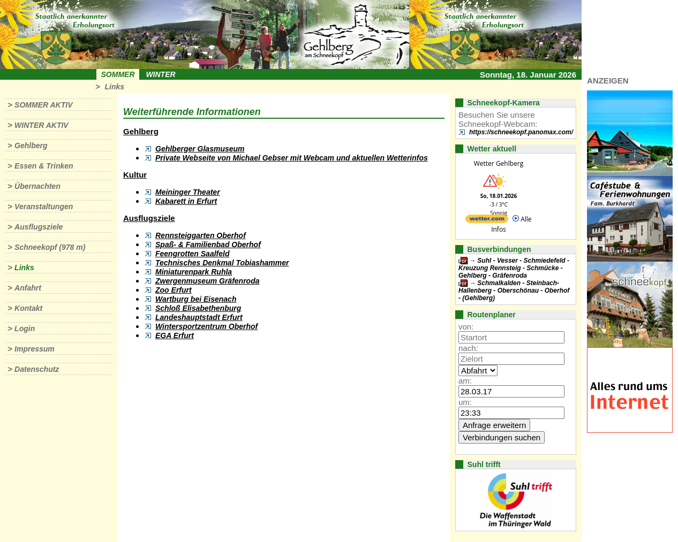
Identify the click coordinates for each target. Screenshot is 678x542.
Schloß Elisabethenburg (198, 308)
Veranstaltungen (43, 206)
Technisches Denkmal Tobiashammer (222, 262)
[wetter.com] (486, 220)
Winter (160, 74)
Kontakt (28, 308)
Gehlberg (30, 145)
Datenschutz (36, 369)
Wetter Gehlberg (498, 163)
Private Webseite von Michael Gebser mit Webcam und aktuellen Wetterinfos (291, 158)
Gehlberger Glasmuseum (200, 148)
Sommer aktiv (43, 105)
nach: (468, 348)
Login (24, 328)
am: (465, 380)
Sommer (118, 74)
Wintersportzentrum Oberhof (206, 326)
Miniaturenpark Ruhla (193, 272)
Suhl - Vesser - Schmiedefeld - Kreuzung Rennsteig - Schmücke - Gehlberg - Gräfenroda (513, 268)
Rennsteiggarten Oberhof (200, 235)
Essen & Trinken (43, 166)
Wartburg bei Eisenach (195, 299)
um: (465, 402)
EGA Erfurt (174, 335)
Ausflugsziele (38, 227)
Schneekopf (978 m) (49, 247)
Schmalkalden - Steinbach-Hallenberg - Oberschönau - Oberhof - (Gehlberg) (513, 290)
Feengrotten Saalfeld (192, 253)
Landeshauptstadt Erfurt (199, 317)
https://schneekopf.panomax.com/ (521, 132)
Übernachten (37, 186)
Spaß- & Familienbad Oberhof (208, 244)
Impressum (34, 349)
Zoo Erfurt (173, 290)
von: (465, 326)
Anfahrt (27, 288)
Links (114, 86)
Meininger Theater (187, 192)
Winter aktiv (41, 125)
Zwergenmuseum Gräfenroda (207, 281)
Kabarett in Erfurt (186, 201)
